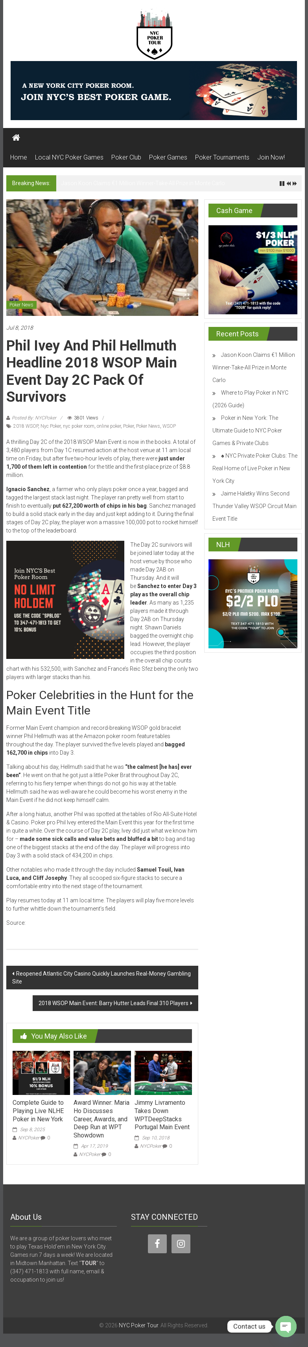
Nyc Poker (51, 426)
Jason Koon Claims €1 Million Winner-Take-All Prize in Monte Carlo (143, 183)
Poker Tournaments (222, 157)
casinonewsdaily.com (54, 923)
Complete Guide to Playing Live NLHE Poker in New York (38, 1111)
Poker (128, 426)
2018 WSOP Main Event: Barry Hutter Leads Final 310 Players (113, 1003)
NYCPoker (28, 1138)
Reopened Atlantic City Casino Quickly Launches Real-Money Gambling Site (101, 977)
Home (18, 157)
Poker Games (168, 157)
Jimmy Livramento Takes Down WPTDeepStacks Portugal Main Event (162, 1115)
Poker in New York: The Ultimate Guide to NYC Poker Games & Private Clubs (247, 430)
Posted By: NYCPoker (34, 418)
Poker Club (126, 157)
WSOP (169, 426)
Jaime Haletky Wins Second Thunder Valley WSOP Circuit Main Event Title (254, 506)
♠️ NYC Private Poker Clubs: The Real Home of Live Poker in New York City (254, 468)
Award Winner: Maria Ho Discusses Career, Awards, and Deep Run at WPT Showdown (101, 1119)
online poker (109, 426)
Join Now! (271, 157)
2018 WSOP (25, 426)
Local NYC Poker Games (69, 157)
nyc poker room (78, 426)
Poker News (21, 305)
